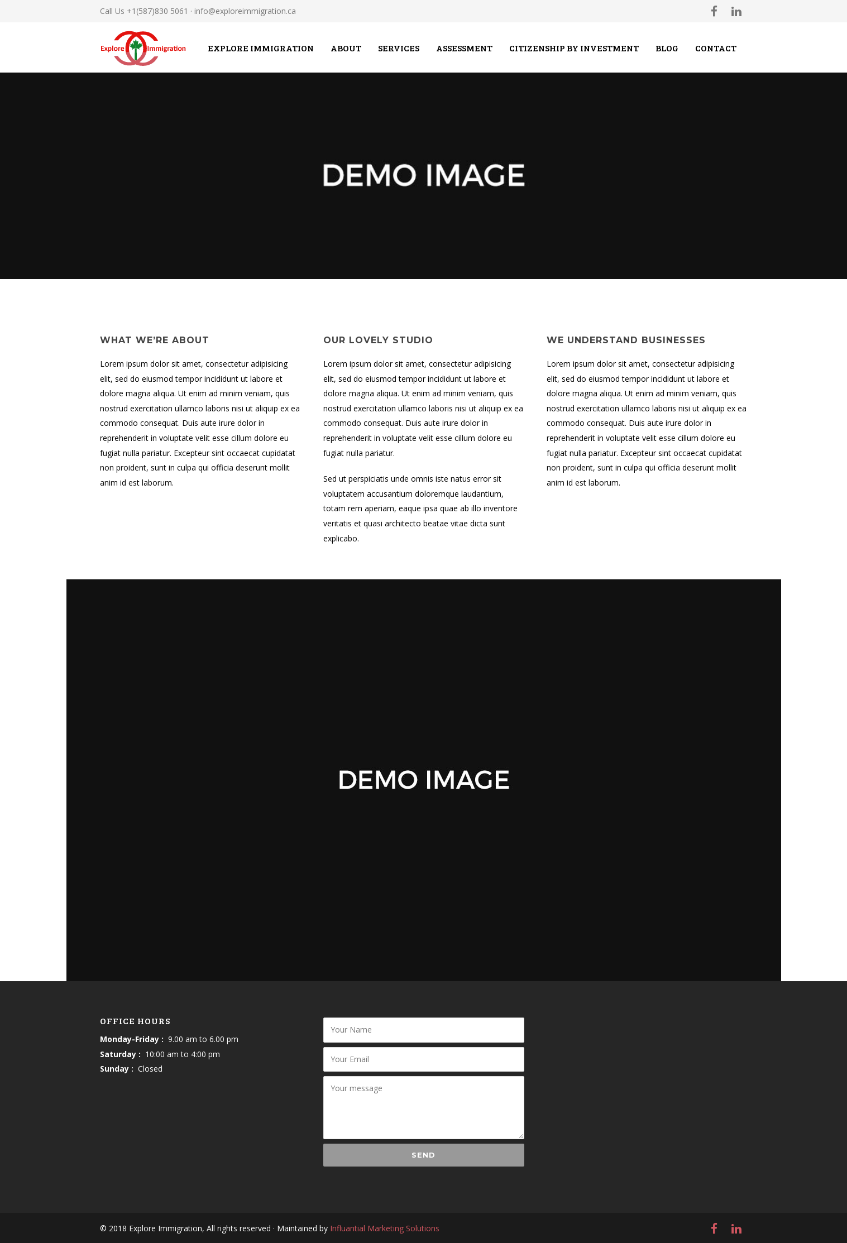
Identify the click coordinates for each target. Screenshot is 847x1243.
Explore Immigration (261, 48)
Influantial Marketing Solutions (384, 1228)
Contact (715, 48)
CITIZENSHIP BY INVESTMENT (574, 48)
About (346, 48)
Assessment (464, 48)
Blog (666, 48)
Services (398, 48)
